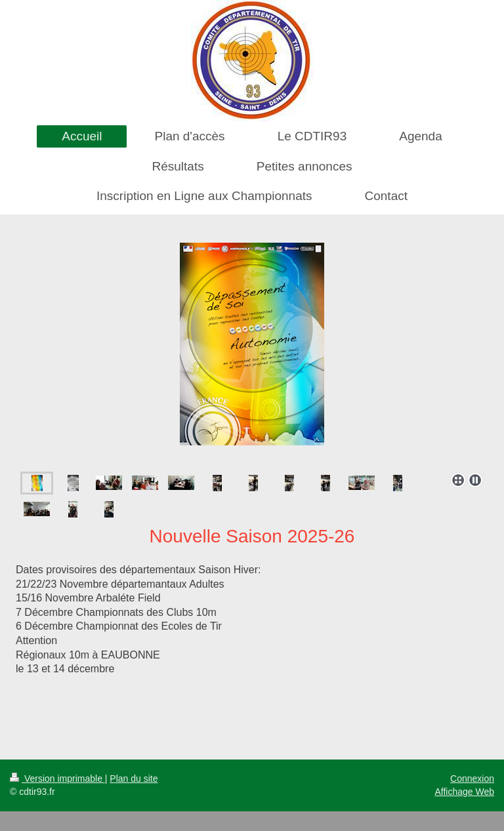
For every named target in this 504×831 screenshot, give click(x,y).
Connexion (472, 778)
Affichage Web (464, 791)
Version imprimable (57, 778)
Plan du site (134, 778)
